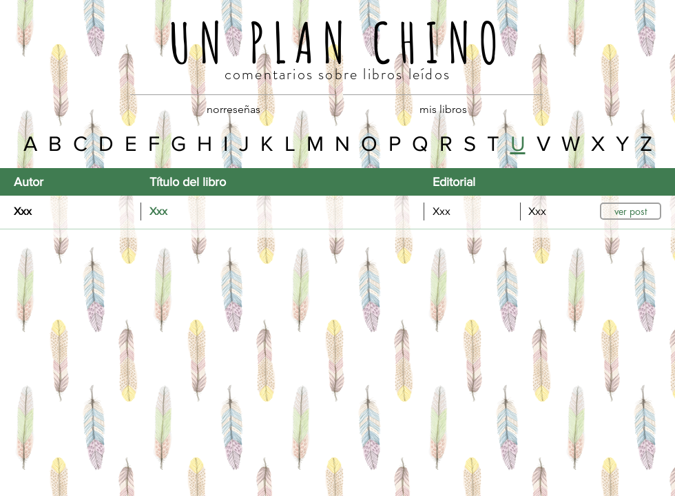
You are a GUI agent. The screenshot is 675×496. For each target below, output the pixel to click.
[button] (630, 211)
